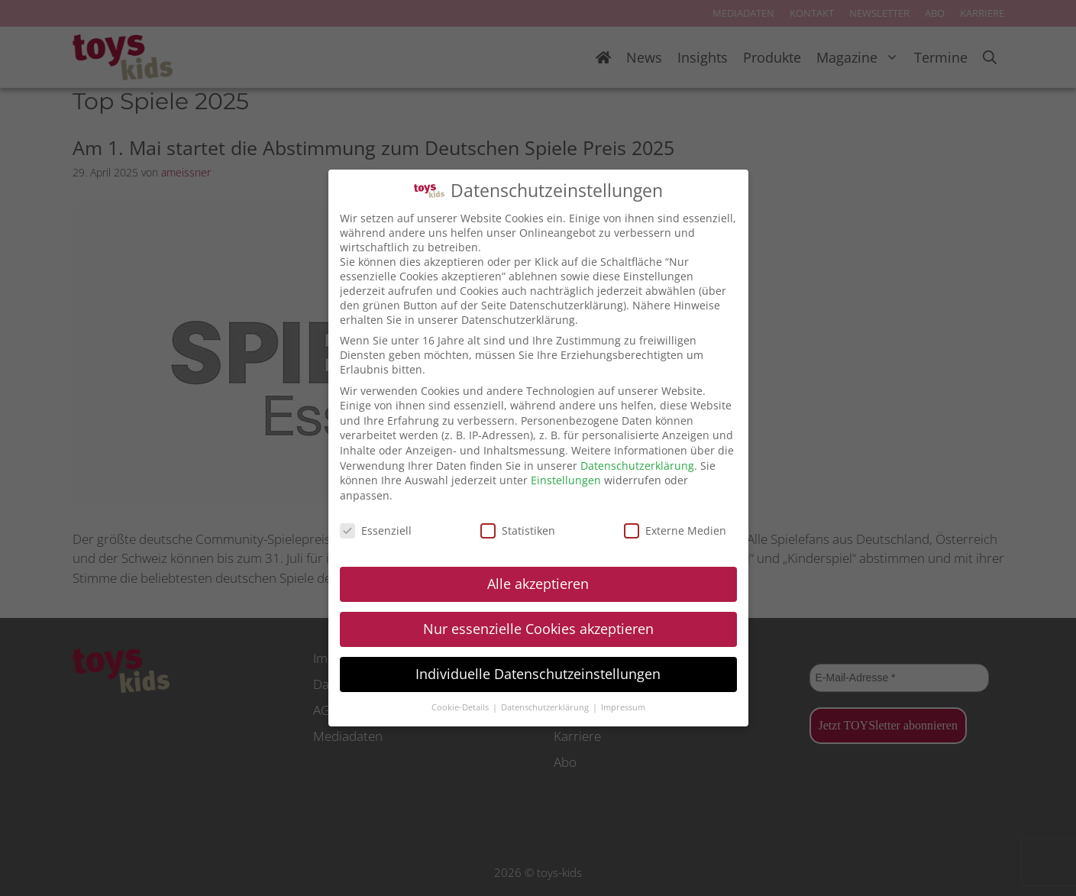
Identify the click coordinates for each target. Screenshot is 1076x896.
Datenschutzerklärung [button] (546, 707)
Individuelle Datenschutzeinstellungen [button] (538, 674)
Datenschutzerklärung (637, 465)
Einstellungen (566, 480)
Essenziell (376, 530)
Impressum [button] (623, 707)
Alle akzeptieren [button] (538, 583)
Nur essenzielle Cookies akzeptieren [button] (538, 628)
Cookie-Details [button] (461, 707)
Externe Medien (675, 530)
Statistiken (517, 530)
